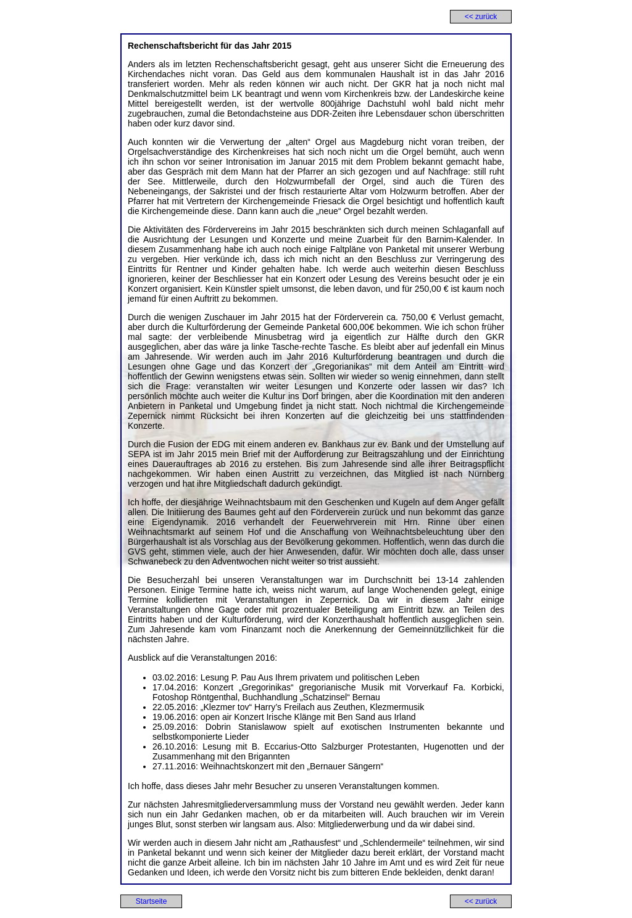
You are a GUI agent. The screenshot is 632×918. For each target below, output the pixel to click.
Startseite (151, 901)
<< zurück (481, 16)
